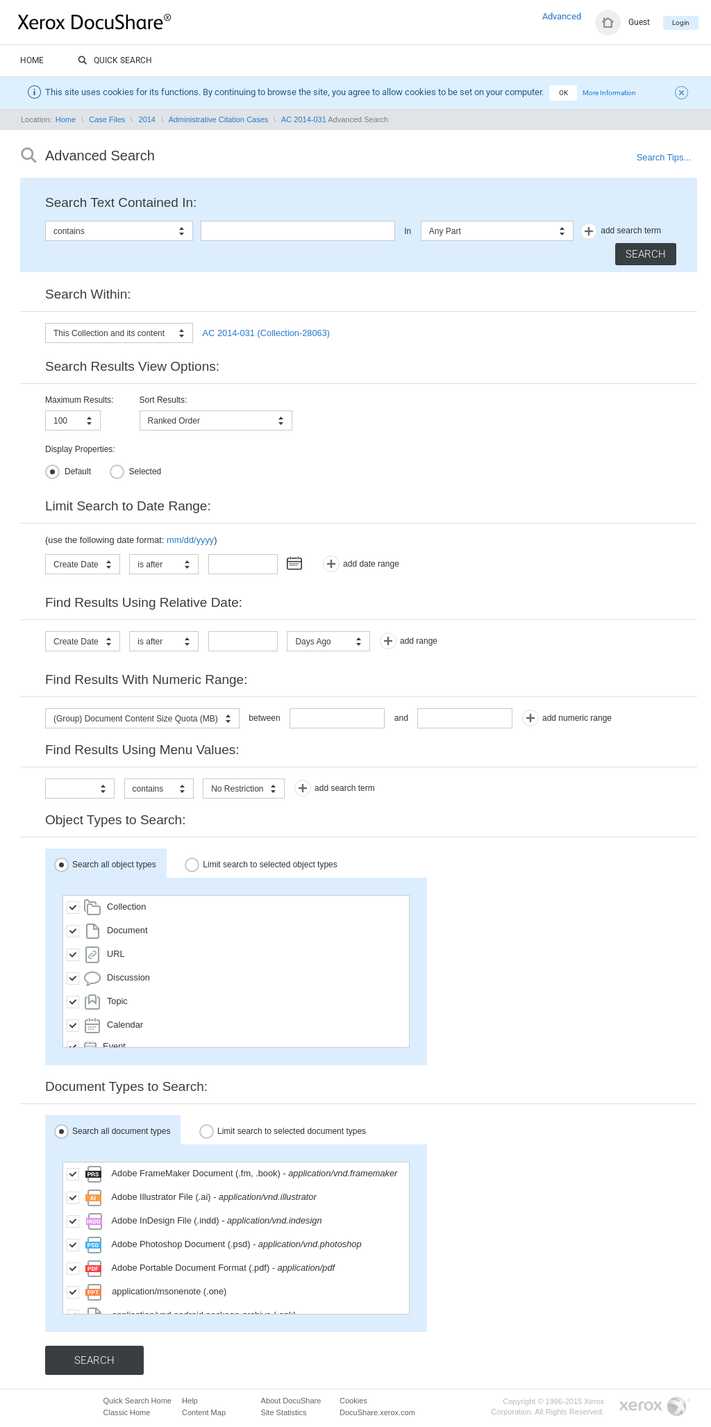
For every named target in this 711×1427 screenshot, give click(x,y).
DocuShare (127, 21)
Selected (136, 472)
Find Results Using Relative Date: (143, 602)
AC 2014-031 (303, 119)
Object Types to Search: (115, 819)
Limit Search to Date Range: (128, 506)
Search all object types (105, 865)
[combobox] (119, 231)
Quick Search (115, 61)
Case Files (107, 119)
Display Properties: (80, 449)
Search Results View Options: (132, 366)
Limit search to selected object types (261, 865)
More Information (609, 93)
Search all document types (112, 1131)
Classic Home (127, 1412)
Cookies (353, 1400)
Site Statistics (284, 1412)
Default (68, 472)
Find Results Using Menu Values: (142, 749)
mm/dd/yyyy (190, 540)
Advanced (561, 16)
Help (190, 1400)
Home (32, 60)
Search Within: (88, 294)
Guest (639, 22)
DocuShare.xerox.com (377, 1412)
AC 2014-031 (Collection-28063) (267, 333)
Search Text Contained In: (120, 202)
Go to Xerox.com (654, 1407)
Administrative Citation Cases (219, 119)
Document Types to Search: (126, 1086)
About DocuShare (291, 1400)
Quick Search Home (137, 1400)
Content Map (204, 1412)
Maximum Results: (79, 400)
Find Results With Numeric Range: (146, 679)
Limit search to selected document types (282, 1131)
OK (563, 93)
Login (680, 22)
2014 (147, 119)
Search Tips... (664, 157)
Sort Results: (163, 400)
